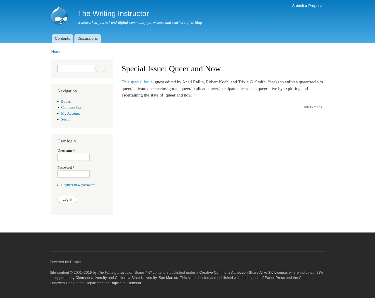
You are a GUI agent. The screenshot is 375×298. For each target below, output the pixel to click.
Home (56, 51)
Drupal (75, 262)
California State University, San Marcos (146, 278)
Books (66, 101)
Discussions (87, 38)
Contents (62, 38)
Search (66, 119)
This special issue (137, 82)
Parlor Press (275, 278)
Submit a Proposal (307, 6)
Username (66, 151)
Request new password (78, 185)
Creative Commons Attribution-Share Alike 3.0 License (243, 273)
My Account (70, 113)
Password (65, 168)
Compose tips (71, 107)
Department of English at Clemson (113, 283)
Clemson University (91, 278)
